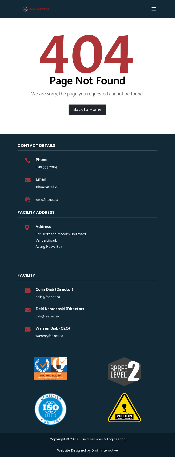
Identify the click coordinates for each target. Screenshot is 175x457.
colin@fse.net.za (48, 297)
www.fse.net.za (47, 200)
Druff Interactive (105, 450)
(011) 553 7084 (46, 167)
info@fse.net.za (47, 187)
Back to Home (87, 109)
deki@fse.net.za (47, 316)
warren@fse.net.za (49, 336)
